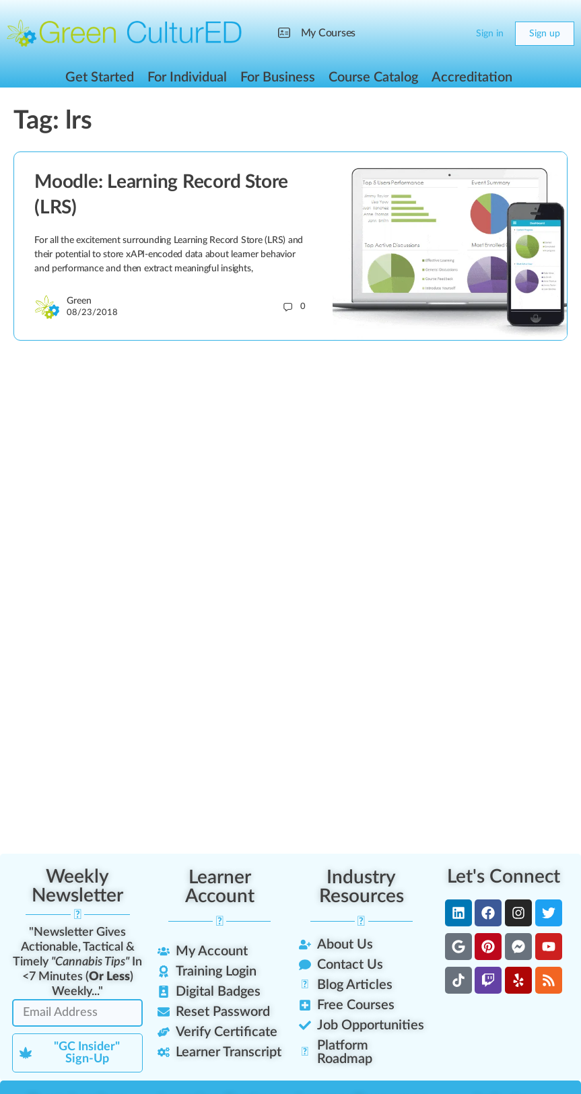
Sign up (544, 33)
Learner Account (219, 886)
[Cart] (454, 33)
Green (79, 301)
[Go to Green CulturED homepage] (124, 33)
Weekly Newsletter (77, 886)
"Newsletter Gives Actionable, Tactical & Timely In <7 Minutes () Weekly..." (77, 962)
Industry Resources (361, 886)
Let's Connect (503, 876)
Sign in (490, 33)
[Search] (427, 33)
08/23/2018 (92, 312)
